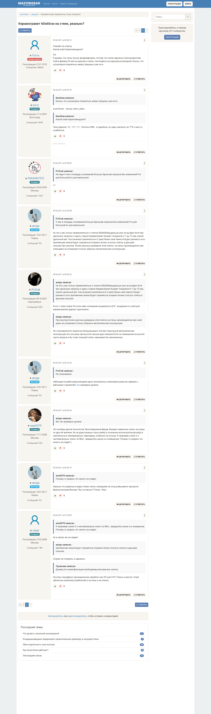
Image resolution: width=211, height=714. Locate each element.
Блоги (55, 4)
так (78, 385)
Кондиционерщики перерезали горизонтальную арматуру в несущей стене (61, 639)
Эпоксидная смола (32, 655)
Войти (188, 4)
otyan (36, 530)
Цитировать (123, 79)
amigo (36, 226)
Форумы (24, 14)
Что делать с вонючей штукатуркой (41, 633)
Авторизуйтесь (55, 616)
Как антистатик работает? (35, 650)
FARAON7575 (36, 178)
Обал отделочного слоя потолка (39, 644)
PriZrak (35, 289)
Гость (35, 55)
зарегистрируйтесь (77, 616)
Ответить (25, 30)
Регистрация (174, 4)
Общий (34, 14)
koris (36, 105)
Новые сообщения (68, 4)
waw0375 (35, 425)
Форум (46, 4)
